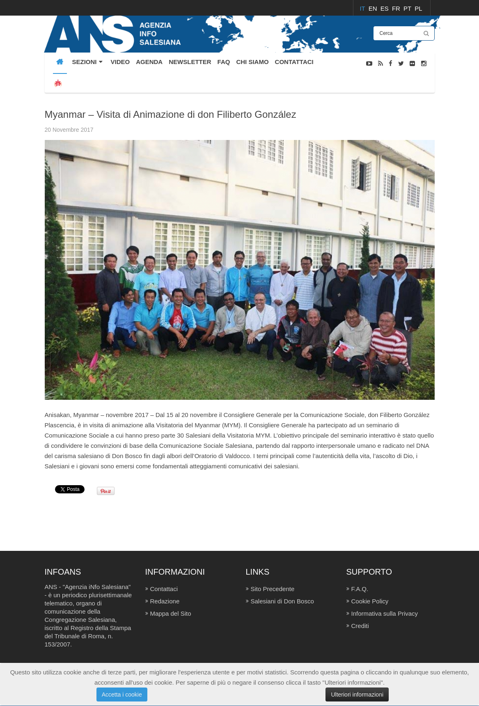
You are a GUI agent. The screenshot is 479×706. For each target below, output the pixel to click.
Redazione (165, 601)
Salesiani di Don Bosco (282, 601)
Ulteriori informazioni (357, 694)
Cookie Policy (370, 601)
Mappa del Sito (170, 613)
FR (397, 8)
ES (385, 8)
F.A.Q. (360, 588)
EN (374, 8)
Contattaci (164, 588)
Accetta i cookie (122, 694)
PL (418, 8)
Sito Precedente (273, 588)
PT (408, 8)
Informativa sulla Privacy (384, 613)
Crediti (360, 625)
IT (363, 8)
